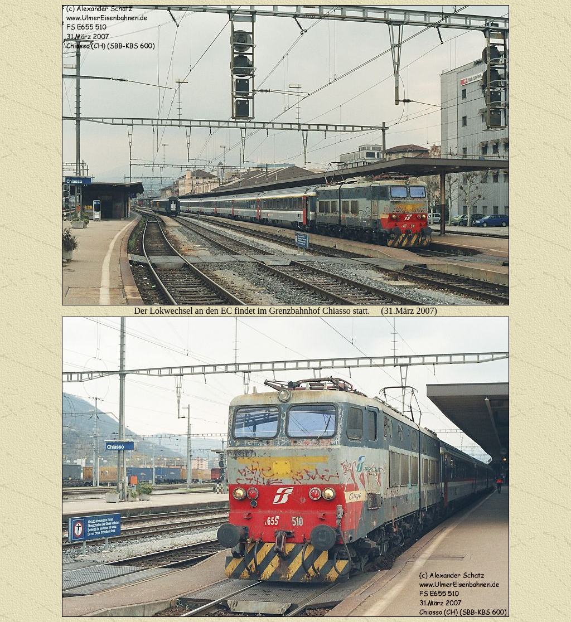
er (145, 310)
